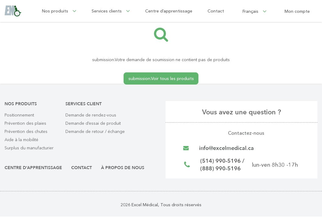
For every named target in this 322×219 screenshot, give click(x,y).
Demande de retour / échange (95, 131)
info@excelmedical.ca (226, 148)
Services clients (111, 11)
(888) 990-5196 (220, 168)
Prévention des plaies (25, 123)
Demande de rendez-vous (90, 115)
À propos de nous (122, 168)
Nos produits (59, 11)
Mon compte (297, 11)
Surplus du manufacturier (29, 148)
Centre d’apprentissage (168, 11)
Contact (216, 11)
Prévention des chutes (26, 131)
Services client (83, 104)
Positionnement (19, 115)
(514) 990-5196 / (222, 161)
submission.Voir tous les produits (161, 78)
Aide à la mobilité (21, 139)
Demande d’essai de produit (93, 123)
